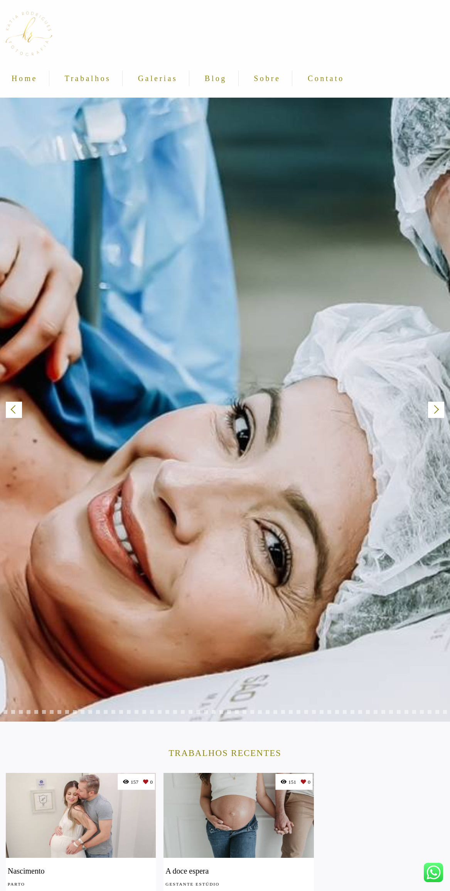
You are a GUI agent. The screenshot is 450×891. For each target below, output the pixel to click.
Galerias (158, 78)
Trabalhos (87, 78)
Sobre (267, 78)
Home (24, 78)
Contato (326, 78)
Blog (216, 78)
